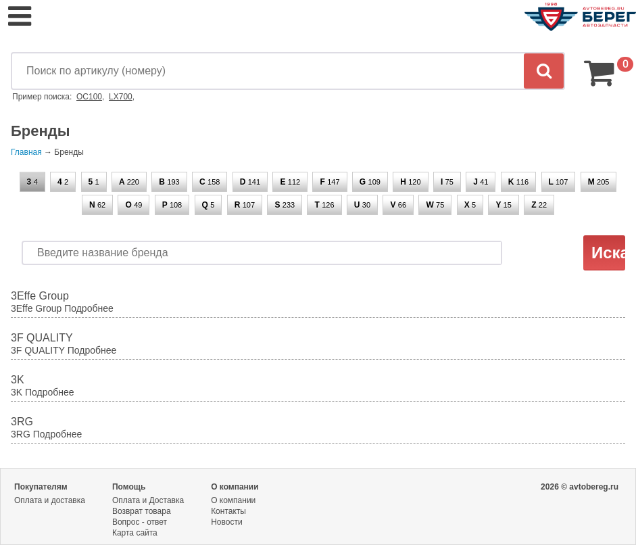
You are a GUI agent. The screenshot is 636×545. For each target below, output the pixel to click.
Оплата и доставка (49, 500)
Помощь (128, 487)
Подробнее (89, 308)
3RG (22, 421)
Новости (226, 522)
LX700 (120, 96)
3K (17, 379)
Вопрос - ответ (139, 522)
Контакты (228, 511)
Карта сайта (134, 533)
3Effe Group (40, 296)
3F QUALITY (42, 337)
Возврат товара (141, 511)
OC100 (89, 96)
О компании (235, 487)
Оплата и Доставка (148, 500)
